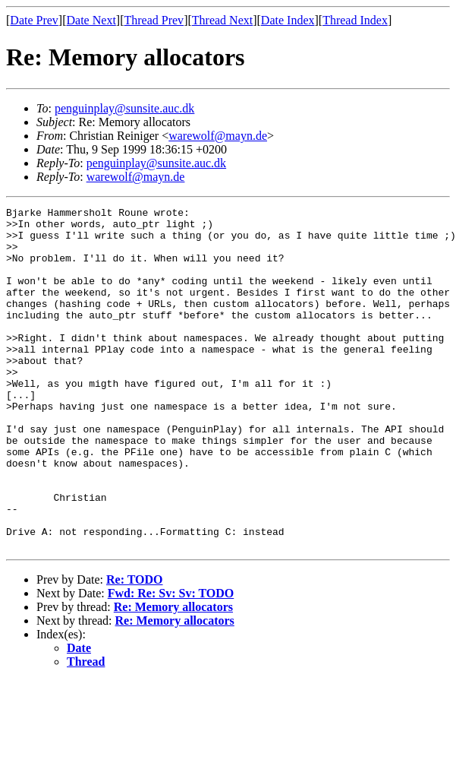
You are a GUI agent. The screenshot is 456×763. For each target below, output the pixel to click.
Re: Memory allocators (173, 675)
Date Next (91, 20)
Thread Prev (154, 20)
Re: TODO (134, 647)
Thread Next (222, 20)
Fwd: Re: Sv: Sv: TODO (171, 661)
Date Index (288, 20)
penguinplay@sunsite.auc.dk (124, 108)
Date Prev (34, 20)
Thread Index (355, 20)
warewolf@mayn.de (217, 135)
